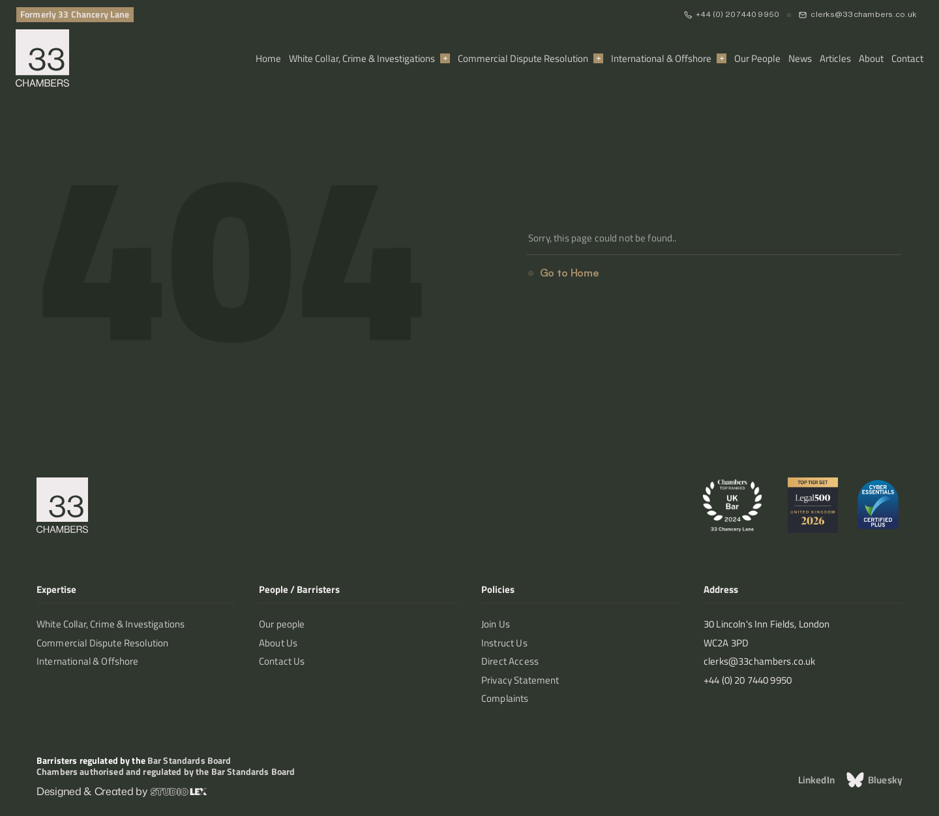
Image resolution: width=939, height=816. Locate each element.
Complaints (505, 698)
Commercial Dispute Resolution (523, 58)
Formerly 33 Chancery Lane (75, 14)
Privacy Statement (520, 680)
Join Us (495, 623)
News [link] (800, 58)
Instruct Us (504, 642)
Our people (282, 623)
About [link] (871, 58)
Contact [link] (907, 58)
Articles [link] (835, 58)
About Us (278, 642)
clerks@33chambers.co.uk (863, 14)
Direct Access (510, 661)
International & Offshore (661, 58)
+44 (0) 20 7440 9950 (738, 14)
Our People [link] (757, 58)
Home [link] (268, 58)
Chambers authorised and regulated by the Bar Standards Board (166, 771)
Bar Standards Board (189, 760)
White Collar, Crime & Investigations (362, 58)
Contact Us (282, 661)
